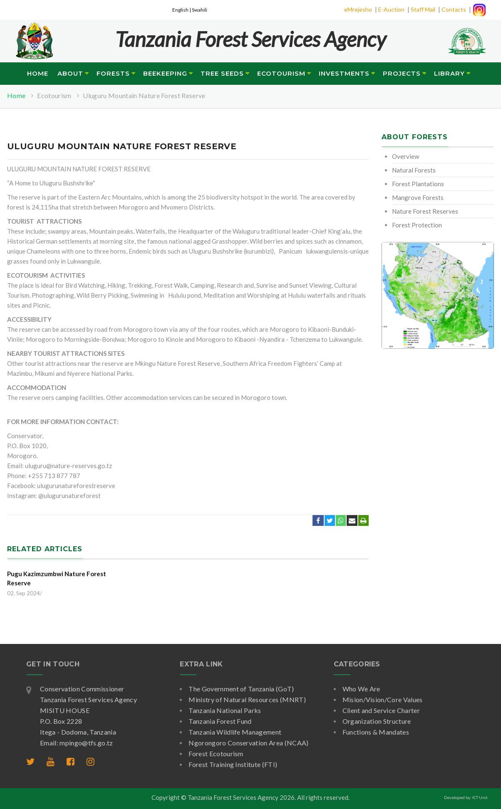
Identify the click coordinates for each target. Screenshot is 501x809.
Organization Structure (376, 721)
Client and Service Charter (381, 710)
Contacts (453, 9)
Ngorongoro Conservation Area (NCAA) (248, 743)
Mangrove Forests (418, 197)
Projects (402, 73)
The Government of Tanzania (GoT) (241, 689)
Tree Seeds (222, 73)
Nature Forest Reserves (425, 211)
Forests (113, 73)
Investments (344, 73)
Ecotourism (281, 73)
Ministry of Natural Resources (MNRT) (247, 699)
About (70, 73)
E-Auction (391, 9)
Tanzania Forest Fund (219, 721)
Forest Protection (417, 225)
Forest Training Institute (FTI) (232, 764)
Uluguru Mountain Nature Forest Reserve (144, 95)
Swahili (199, 10)
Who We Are (361, 689)
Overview (405, 156)
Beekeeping (165, 73)
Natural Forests (414, 170)
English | (182, 10)
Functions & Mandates (375, 732)
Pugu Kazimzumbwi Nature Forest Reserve (56, 578)
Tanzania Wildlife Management (234, 732)
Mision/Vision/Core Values (382, 699)
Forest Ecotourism (215, 753)
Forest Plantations (418, 183)
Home (37, 73)
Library (449, 73)
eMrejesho (358, 9)
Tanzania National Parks (224, 710)
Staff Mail (423, 9)
